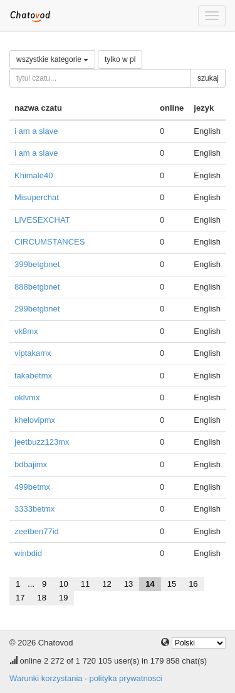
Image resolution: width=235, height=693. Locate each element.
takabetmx (33, 375)
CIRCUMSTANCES (49, 241)
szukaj (208, 78)
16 (193, 584)
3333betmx (34, 508)
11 (85, 584)
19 (63, 597)
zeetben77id (36, 531)
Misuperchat (36, 197)
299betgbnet (37, 308)
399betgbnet (37, 264)
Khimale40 (33, 175)
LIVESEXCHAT (42, 220)
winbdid (28, 553)
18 (41, 597)
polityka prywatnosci (125, 678)
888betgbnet (37, 286)
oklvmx (26, 397)
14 (149, 584)
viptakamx (32, 353)
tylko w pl (120, 59)
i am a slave (36, 131)
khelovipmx (34, 420)
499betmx (32, 487)
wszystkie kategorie (52, 59)
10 (63, 584)
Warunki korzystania (46, 678)
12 (106, 584)
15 (171, 584)
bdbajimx (30, 464)
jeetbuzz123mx (41, 442)
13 (128, 584)
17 (20, 597)
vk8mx (26, 331)
